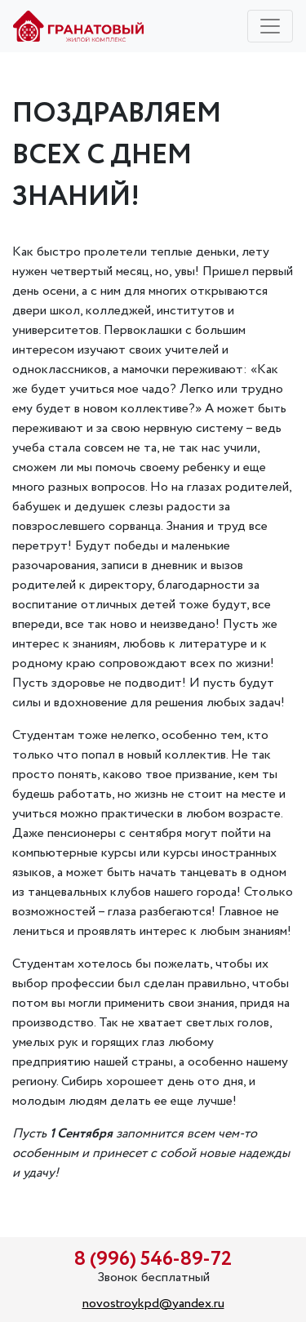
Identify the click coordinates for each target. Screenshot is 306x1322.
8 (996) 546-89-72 (153, 1259)
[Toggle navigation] (270, 26)
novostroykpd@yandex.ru (153, 1303)
